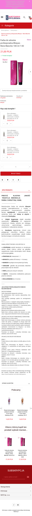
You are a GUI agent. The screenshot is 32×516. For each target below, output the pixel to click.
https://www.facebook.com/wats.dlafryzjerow (14, 374)
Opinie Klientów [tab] (7, 383)
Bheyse (2, 102)
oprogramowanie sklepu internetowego (21, 510)
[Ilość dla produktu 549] (7, 124)
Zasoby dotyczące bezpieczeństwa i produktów (14, 90)
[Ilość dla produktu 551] (7, 157)
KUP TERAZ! (15, 173)
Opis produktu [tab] (7, 190)
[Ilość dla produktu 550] (7, 141)
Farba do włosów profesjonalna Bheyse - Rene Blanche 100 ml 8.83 (22, 454)
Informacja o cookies (7, 510)
